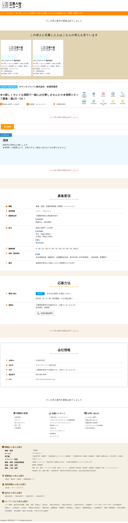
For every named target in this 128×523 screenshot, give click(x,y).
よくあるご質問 (90, 419)
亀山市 (13, 480)
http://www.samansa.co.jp (45, 381)
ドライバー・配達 (11, 461)
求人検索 (11, 13)
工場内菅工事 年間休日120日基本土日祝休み (64, 472)
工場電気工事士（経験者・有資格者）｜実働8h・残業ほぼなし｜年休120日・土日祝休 (98, 457)
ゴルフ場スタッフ (37, 454)
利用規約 (53, 435)
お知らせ (53, 429)
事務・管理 (9, 452)
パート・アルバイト (17, 489)
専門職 (7, 458)
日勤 (32, 506)
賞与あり (45, 506)
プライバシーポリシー (57, 432)
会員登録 (17, 419)
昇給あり (38, 506)
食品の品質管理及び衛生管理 (87, 472)
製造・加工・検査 (37, 469)
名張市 (7, 480)
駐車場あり (70, 509)
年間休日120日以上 (34, 509)
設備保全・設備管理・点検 (96, 469)
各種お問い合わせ (91, 421)
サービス (8, 455)
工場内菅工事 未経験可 (39, 457)
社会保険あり (98, 509)
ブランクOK (98, 506)
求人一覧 (17, 427)
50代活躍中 (8, 512)
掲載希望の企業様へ (92, 424)
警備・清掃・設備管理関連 (14, 464)
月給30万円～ (40, 497)
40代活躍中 (17, 512)
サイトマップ (54, 438)
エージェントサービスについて (60, 424)
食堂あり (78, 509)
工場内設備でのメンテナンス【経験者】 (59, 457)
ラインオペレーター (112, 469)
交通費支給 (53, 509)
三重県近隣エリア (28, 480)
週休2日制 (45, 509)
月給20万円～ (30, 497)
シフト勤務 (8, 506)
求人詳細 (8, 127)
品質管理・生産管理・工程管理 (78, 469)
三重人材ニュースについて (59, 419)
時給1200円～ (19, 497)
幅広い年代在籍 (27, 512)
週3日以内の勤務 (19, 506)
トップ (2, 13)
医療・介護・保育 (11, 467)
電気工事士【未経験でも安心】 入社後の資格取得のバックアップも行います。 (70, 463)
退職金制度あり (87, 509)
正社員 (7, 489)
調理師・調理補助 (37, 466)
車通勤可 (62, 509)
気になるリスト (20, 424)
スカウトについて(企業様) (94, 427)
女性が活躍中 (121, 509)
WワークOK (107, 506)
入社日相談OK (117, 506)
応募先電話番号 (48, 315)
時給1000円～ (9, 497)
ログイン (17, 421)
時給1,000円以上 (55, 506)
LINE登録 (18, 429)
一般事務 (34, 452)
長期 (27, 506)
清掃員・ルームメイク (38, 463)
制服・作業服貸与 (109, 509)
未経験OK (89, 506)
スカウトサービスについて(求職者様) (62, 421)
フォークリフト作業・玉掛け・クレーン (55, 469)
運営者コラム (54, 427)
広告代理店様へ (90, 429)
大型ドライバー (36, 460)
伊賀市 (19, 480)
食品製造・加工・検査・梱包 (40, 472)
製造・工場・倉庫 (11, 469)
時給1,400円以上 (67, 506)
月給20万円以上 (79, 506)
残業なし (8, 509)
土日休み (24, 509)
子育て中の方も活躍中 (41, 512)
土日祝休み (15, 509)
